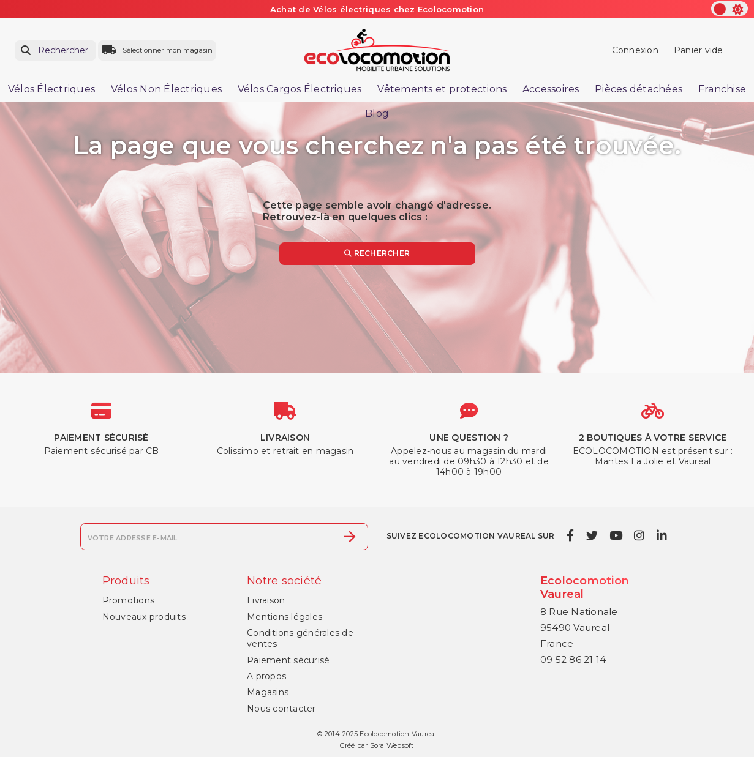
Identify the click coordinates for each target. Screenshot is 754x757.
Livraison (266, 600)
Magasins (267, 692)
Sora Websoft (392, 745)
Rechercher (377, 253)
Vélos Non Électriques (166, 89)
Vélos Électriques (51, 89)
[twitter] (591, 535)
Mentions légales (284, 616)
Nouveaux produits (144, 616)
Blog (377, 113)
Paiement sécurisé (288, 660)
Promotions (128, 600)
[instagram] (639, 535)
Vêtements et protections (442, 89)
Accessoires (550, 89)
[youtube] (615, 535)
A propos (266, 676)
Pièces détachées (638, 89)
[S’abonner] (350, 536)
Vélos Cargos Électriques (300, 89)
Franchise (722, 89)
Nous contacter (281, 708)
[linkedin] (661, 535)
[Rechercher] (55, 50)
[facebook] (570, 535)
